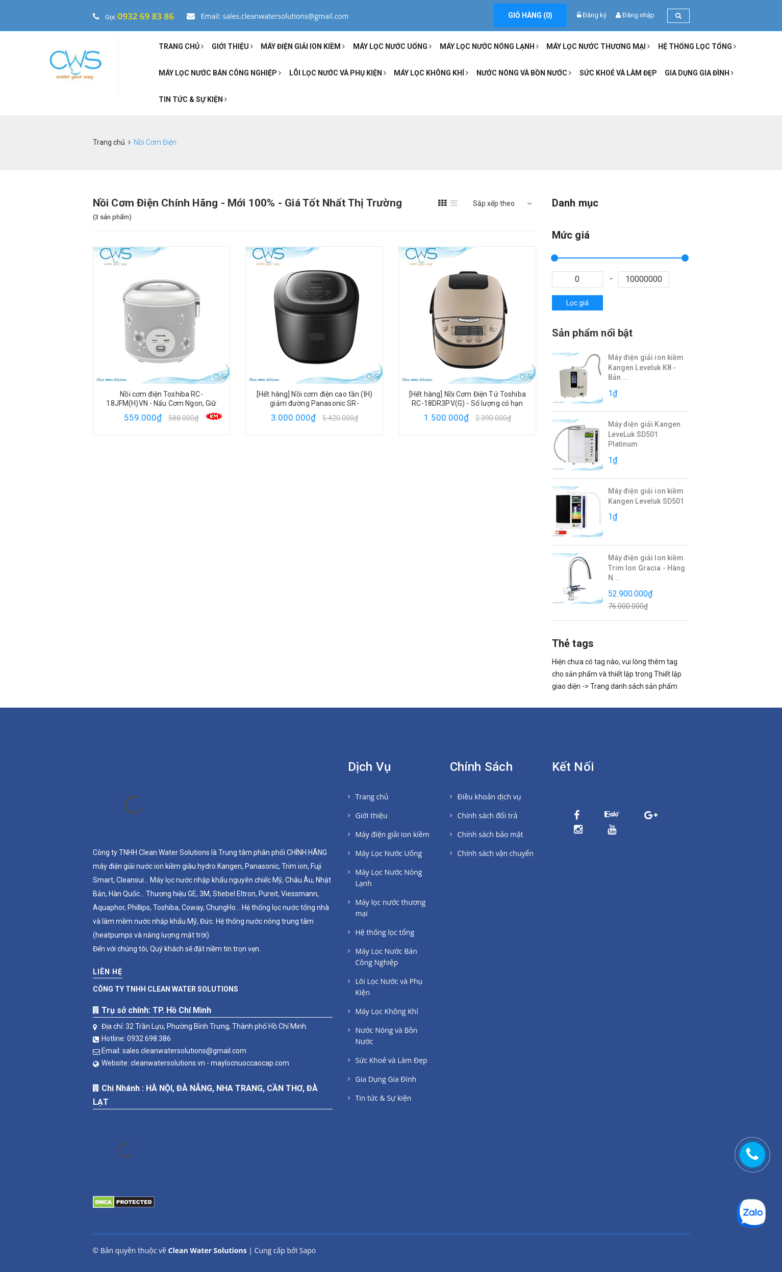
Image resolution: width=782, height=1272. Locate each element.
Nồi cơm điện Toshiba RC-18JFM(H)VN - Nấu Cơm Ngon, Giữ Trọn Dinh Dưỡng (161, 403)
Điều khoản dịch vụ (489, 796)
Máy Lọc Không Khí (431, 73)
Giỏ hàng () (530, 15)
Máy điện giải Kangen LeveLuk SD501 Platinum (644, 434)
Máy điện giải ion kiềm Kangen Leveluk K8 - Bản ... (646, 367)
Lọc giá (577, 303)
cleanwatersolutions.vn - (171, 1063)
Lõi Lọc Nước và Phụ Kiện (337, 73)
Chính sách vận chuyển (496, 853)
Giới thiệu (232, 46)
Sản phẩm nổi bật (592, 333)
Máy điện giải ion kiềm (303, 46)
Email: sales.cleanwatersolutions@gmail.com (268, 16)
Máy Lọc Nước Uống (392, 46)
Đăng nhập (638, 15)
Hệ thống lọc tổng (697, 46)
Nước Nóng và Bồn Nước (523, 73)
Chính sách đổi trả (488, 815)
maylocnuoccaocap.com (250, 1063)
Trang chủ (181, 46)
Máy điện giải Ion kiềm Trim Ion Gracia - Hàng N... (647, 568)
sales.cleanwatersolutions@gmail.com (184, 1051)
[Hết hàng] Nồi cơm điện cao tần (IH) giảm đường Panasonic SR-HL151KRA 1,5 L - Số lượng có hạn (314, 403)
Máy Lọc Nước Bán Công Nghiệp (220, 73)
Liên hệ (107, 972)
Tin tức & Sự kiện (193, 99)
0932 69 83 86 (146, 16)
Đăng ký (595, 15)
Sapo (307, 1250)
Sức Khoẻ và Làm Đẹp (618, 73)
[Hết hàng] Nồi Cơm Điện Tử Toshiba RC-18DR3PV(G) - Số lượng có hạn (467, 398)
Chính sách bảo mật (490, 834)
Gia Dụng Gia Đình (699, 73)
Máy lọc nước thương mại (598, 46)
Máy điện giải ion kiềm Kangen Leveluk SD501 (646, 496)
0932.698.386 (149, 1038)
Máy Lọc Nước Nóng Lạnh (489, 46)
